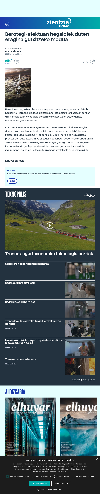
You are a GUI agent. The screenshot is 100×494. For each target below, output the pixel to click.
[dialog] (50, 475)
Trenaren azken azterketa (20, 359)
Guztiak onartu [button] (39, 483)
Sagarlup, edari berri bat (20, 302)
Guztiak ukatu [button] (61, 483)
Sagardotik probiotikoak (20, 282)
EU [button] (17, 61)
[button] (7, 23)
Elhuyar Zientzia (13, 51)
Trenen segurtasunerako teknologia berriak (49, 253)
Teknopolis (15, 194)
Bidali (12, 181)
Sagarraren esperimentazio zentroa (27, 263)
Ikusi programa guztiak (83, 379)
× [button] (97, 459)
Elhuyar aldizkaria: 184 (13, 48)
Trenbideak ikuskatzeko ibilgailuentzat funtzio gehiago (33, 322)
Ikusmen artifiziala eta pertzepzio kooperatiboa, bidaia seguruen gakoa (34, 341)
